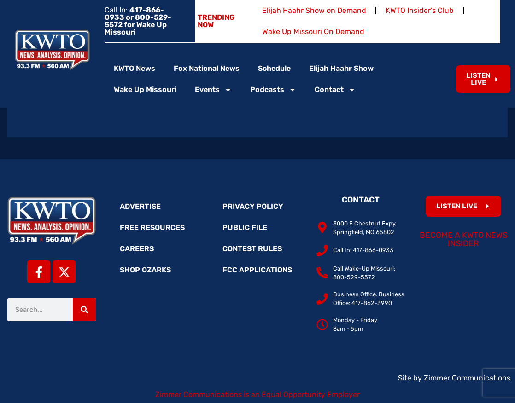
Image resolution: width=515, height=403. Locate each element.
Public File (244, 227)
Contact (335, 89)
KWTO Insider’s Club (420, 10)
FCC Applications (257, 269)
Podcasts (273, 89)
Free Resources (152, 227)
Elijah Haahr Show (341, 68)
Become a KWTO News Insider (464, 239)
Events (213, 89)
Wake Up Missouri (145, 89)
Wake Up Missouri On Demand (313, 31)
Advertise (140, 206)
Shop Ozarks (145, 269)
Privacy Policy (252, 206)
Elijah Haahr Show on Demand (314, 10)
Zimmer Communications (467, 378)
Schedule (274, 68)
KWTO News (134, 68)
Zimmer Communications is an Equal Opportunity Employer (257, 394)
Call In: (138, 21)
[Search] (84, 309)
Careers (137, 248)
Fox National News (207, 68)
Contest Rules (252, 248)
